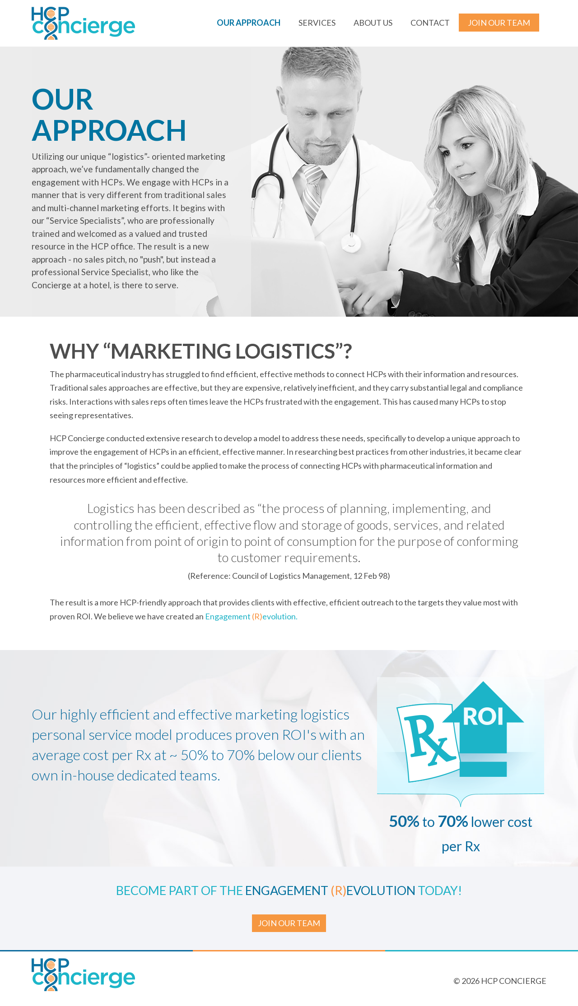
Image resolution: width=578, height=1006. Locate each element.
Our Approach (248, 23)
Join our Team (499, 23)
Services (317, 23)
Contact (430, 23)
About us (373, 23)
